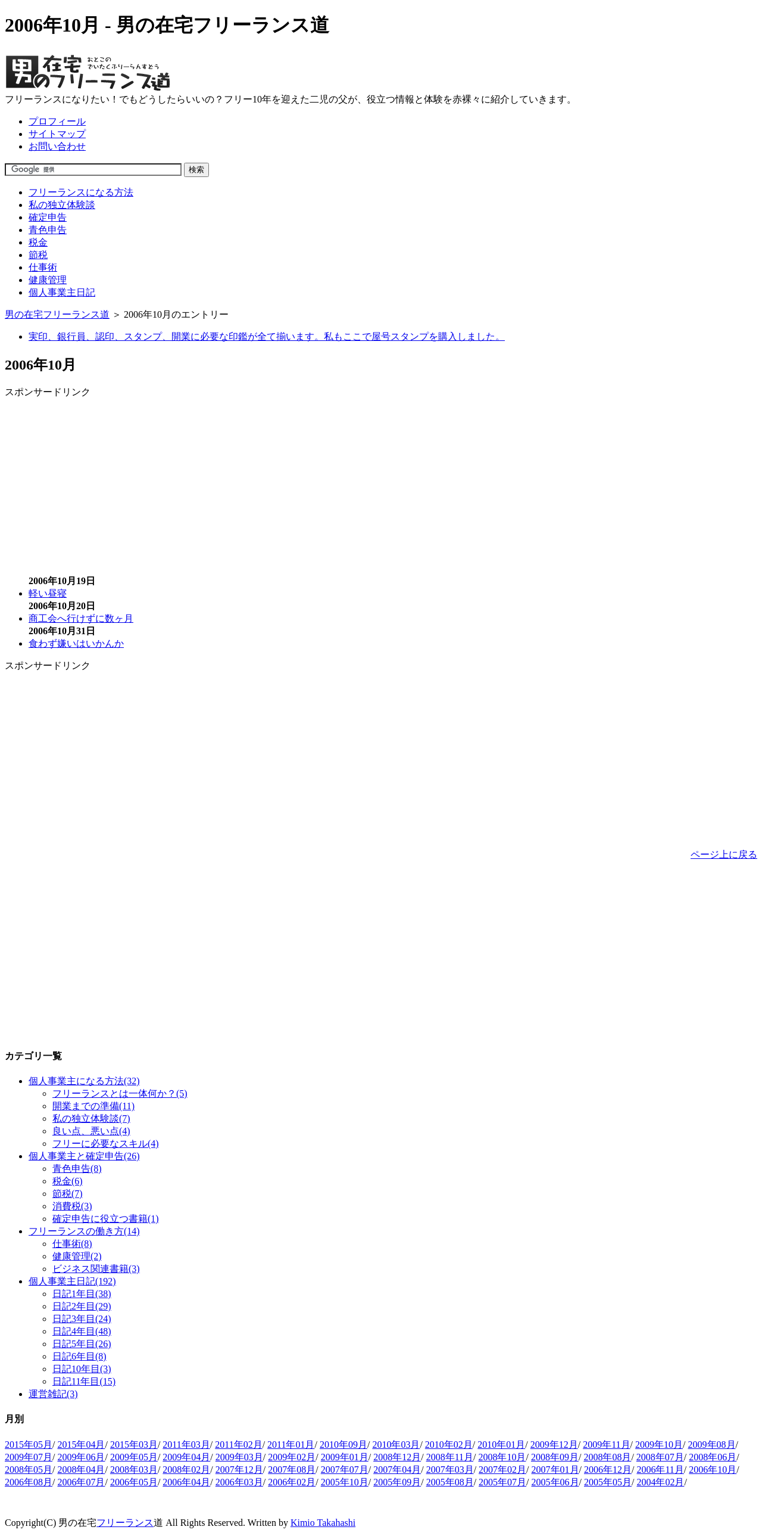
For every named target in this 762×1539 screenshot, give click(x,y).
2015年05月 (28, 1444)
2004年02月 (660, 1482)
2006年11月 (659, 1469)
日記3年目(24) (81, 1319)
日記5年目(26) (81, 1344)
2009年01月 (344, 1457)
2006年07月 (81, 1482)
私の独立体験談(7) (91, 1118)
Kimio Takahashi (323, 1523)
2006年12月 (608, 1469)
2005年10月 (344, 1482)
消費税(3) (72, 1206)
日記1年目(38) (81, 1294)
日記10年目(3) (81, 1369)
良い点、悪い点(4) (91, 1131)
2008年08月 (607, 1457)
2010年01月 (501, 1444)
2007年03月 (450, 1469)
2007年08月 (292, 1469)
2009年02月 (292, 1457)
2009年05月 (134, 1457)
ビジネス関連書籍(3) (96, 1269)
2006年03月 (239, 1482)
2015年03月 (134, 1444)
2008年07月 (660, 1457)
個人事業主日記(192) (72, 1281)
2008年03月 (134, 1469)
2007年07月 (344, 1469)
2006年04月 (186, 1482)
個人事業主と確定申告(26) (84, 1156)
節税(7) (67, 1194)
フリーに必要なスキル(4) (105, 1143)
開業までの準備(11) (93, 1106)
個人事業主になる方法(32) (84, 1081)
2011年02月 (238, 1444)
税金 (38, 242)
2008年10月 (502, 1457)
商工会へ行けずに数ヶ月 (81, 618)
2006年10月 (712, 1469)
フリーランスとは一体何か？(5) (120, 1093)
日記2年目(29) (81, 1306)
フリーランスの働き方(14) (84, 1231)
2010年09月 (343, 1444)
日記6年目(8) (79, 1356)
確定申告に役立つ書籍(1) (105, 1219)
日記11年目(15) (83, 1381)
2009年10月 (659, 1444)
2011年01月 (290, 1444)
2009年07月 (28, 1457)
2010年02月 (449, 1444)
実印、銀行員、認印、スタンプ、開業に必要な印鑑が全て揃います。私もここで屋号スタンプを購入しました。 (267, 336)
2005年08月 (450, 1482)
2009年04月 (186, 1457)
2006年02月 (292, 1482)
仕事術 (43, 267)
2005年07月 (502, 1482)
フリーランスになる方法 (81, 192)
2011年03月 (186, 1444)
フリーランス (125, 1523)
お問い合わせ (57, 146)
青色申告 (48, 230)
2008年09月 (555, 1457)
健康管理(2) (77, 1256)
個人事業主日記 (62, 292)
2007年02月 (502, 1469)
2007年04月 (397, 1469)
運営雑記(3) (53, 1394)
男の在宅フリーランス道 (57, 314)
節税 (38, 255)
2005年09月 (397, 1482)
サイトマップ (57, 134)
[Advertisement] (105, 482)
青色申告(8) (77, 1168)
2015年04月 (81, 1444)
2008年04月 (81, 1469)
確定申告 (48, 217)
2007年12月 (239, 1469)
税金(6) (67, 1181)
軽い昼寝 (48, 593)
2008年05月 (28, 1469)
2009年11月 (606, 1444)
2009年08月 (712, 1444)
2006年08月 (28, 1482)
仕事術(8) (72, 1244)
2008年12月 (397, 1457)
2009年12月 (554, 1444)
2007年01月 (555, 1469)
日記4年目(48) (81, 1331)
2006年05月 (134, 1482)
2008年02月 (186, 1469)
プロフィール (57, 121)
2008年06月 (712, 1457)
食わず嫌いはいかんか (76, 643)
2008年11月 (449, 1457)
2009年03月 (239, 1457)
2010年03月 (396, 1444)
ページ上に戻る (724, 854)
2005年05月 (608, 1482)
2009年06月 (81, 1457)
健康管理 (48, 280)
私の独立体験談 (62, 205)
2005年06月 (555, 1482)
